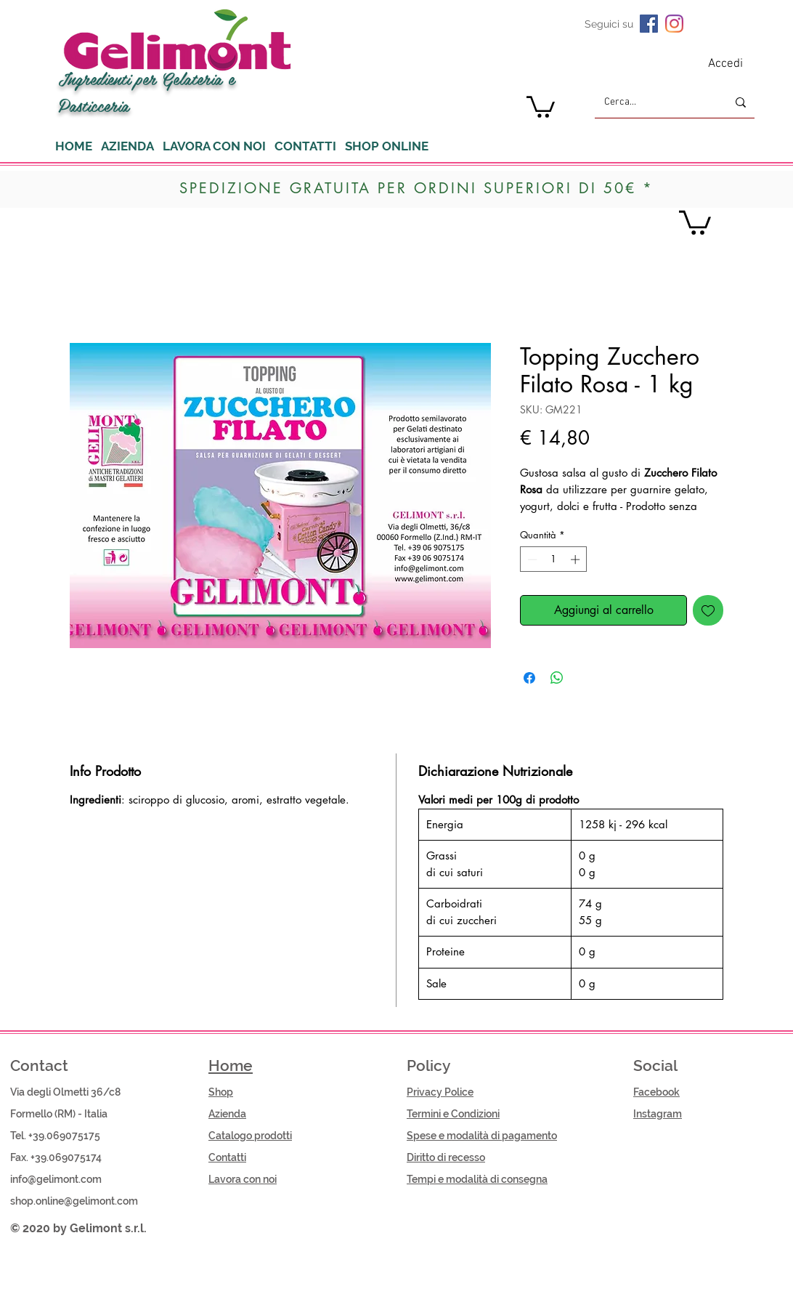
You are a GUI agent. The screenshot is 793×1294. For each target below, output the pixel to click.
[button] (540, 106)
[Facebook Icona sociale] (649, 24)
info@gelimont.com (56, 1179)
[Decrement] (531, 559)
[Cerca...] (654, 102)
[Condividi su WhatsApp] (557, 678)
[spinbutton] (554, 559)
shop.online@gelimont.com (74, 1201)
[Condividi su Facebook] (529, 678)
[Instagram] (674, 24)
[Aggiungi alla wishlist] (708, 610)
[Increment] (576, 559)
